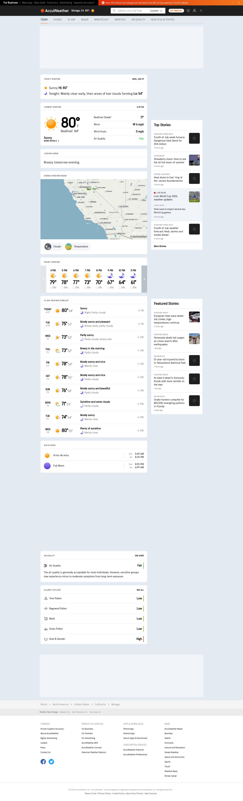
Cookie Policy (118, 793)
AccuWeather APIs (90, 743)
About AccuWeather (49, 733)
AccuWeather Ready (174, 729)
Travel (167, 766)
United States (81, 704)
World (43, 704)
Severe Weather (172, 752)
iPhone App (128, 729)
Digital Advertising (48, 738)
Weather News (171, 771)
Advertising (66, 2)
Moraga (115, 704)
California (100, 704)
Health (168, 738)
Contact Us (45, 752)
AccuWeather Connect (92, 747)
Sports (167, 761)
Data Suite (39, 2)
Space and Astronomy (174, 757)
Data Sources (151, 793)
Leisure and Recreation (175, 747)
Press (42, 747)
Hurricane (169, 743)
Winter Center (171, 776)
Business (169, 733)
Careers (43, 743)
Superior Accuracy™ (84, 2)
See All (140, 590)
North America (61, 704)
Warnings (27, 2)
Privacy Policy (104, 793)
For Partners (87, 733)
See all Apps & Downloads (135, 738)
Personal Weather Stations (94, 752)
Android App (128, 733)
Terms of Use (91, 793)
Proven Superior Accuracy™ (52, 729)
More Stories (160, 246)
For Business (11, 2)
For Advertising (88, 738)
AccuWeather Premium (133, 749)
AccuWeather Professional (135, 754)
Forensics (52, 2)
